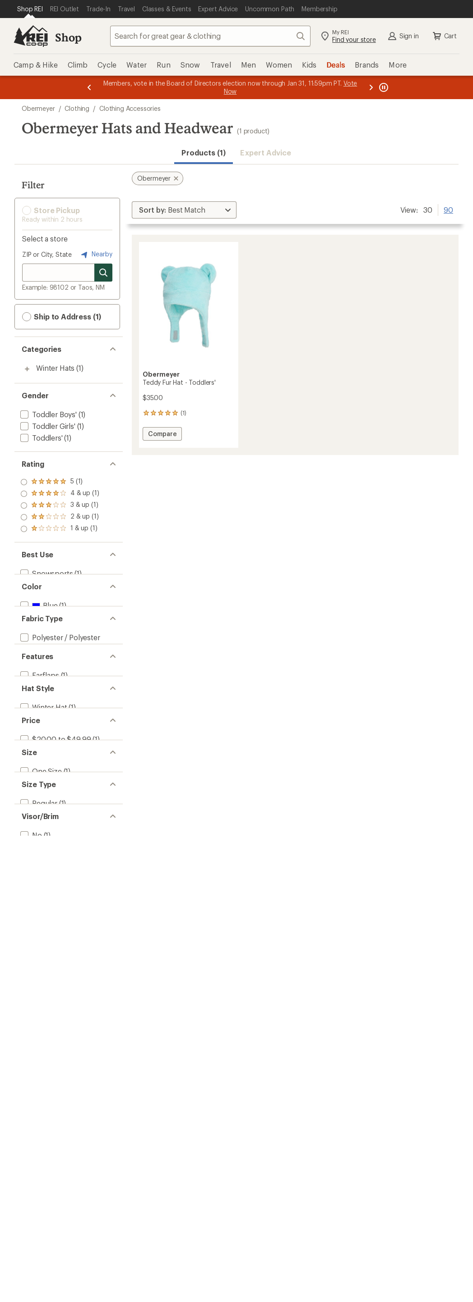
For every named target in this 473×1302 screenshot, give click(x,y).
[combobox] (210, 36)
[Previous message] (89, 87)
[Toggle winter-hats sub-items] (27, 369)
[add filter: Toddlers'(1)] (41, 437)
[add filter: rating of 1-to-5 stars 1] (60, 529)
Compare (162, 435)
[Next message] (371, 87)
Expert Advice (265, 152)
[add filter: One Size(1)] (40, 853)
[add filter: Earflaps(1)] (39, 718)
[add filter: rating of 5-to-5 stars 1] (60, 482)
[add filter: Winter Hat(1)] (43, 763)
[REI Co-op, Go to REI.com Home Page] (31, 36)
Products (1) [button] (203, 152)
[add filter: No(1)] (30, 943)
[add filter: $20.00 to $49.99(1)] (55, 808)
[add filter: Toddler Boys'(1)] (48, 414)
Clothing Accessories (130, 108)
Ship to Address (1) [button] (61, 316)
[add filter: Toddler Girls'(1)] (47, 426)
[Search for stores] (103, 273)
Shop (68, 37)
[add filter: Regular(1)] (38, 898)
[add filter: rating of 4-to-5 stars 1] (60, 494)
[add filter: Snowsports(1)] (46, 573)
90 (448, 209)
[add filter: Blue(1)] (38, 618)
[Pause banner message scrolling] (382, 87)
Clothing (77, 108)
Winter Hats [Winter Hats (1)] (55, 368)
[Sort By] (184, 210)
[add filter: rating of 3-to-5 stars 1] (60, 505)
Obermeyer (38, 108)
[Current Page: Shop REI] (30, 9)
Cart (444, 36)
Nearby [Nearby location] (95, 254)
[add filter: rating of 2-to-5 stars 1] (60, 517)
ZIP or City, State (47, 254)
